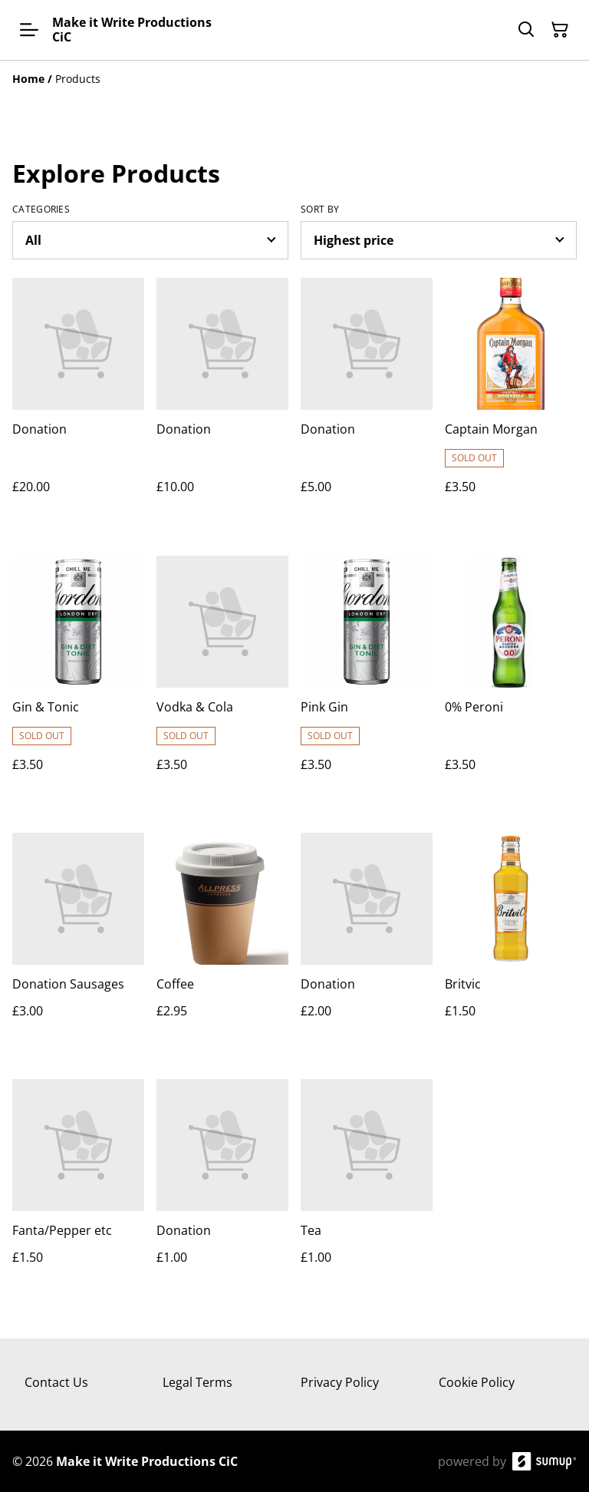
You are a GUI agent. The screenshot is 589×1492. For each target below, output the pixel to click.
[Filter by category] (150, 240)
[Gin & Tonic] (78, 679)
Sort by (320, 209)
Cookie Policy (477, 1382)
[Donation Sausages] (78, 940)
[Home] (28, 78)
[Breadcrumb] (294, 79)
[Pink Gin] (367, 679)
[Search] (526, 30)
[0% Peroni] (511, 679)
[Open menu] (29, 30)
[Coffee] (222, 940)
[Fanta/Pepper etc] (78, 1187)
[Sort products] (438, 240)
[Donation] (78, 401)
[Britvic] (511, 940)
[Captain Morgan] (511, 401)
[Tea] (367, 1187)
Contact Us (56, 1382)
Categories (41, 209)
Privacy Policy (340, 1382)
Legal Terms (197, 1382)
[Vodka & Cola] (222, 679)
